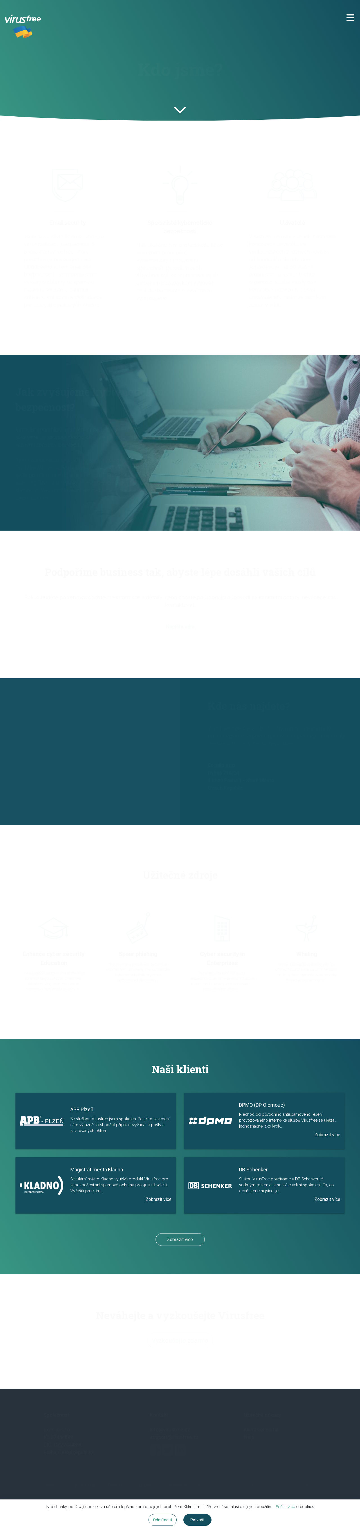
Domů (50, 1485)
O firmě (230, 1485)
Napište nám (180, 628)
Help (249, 1437)
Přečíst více (284, 1506)
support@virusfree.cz (174, 1437)
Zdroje (143, 1485)
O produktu (82, 1485)
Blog (257, 1485)
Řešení (115, 1485)
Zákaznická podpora (186, 1485)
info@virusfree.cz (170, 1429)
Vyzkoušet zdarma (295, 1485)
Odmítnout (162, 1520)
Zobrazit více (180, 1239)
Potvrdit (197, 1520)
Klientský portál (261, 1429)
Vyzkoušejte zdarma (180, 1341)
